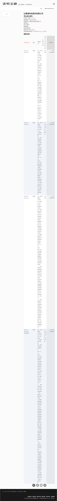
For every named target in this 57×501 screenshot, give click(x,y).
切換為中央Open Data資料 (40, 31)
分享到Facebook (33, 485)
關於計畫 (39, 496)
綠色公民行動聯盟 (32, 498)
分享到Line (41, 485)
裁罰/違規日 (26, 42)
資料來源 (48, 496)
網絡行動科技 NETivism (46, 498)
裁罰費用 (51, 42)
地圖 (25, 491)
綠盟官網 (29, 496)
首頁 (41, 8)
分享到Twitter (37, 485)
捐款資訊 (34, 496)
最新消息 (43, 496)
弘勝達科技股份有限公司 (49, 8)
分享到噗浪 (44, 485)
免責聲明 (53, 496)
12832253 (33, 18)
